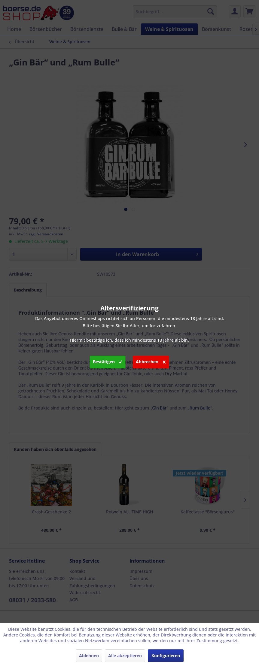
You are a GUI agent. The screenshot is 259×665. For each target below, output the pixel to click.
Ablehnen (89, 655)
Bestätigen (107, 360)
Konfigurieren (165, 655)
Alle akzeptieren (125, 655)
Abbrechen (151, 360)
